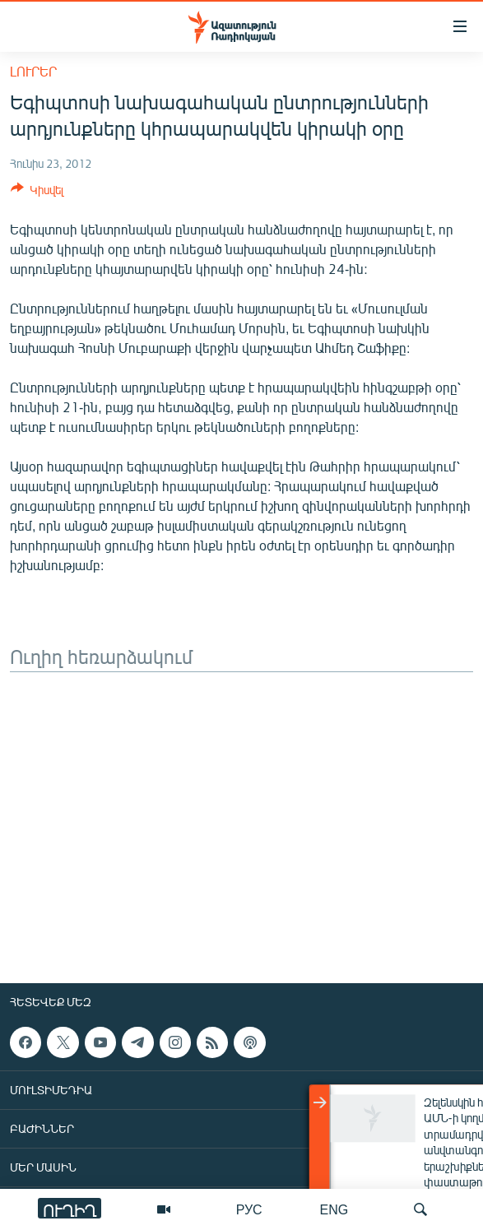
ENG (334, 1209)
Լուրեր (33, 71)
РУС (249, 1209)
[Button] (37, 192)
